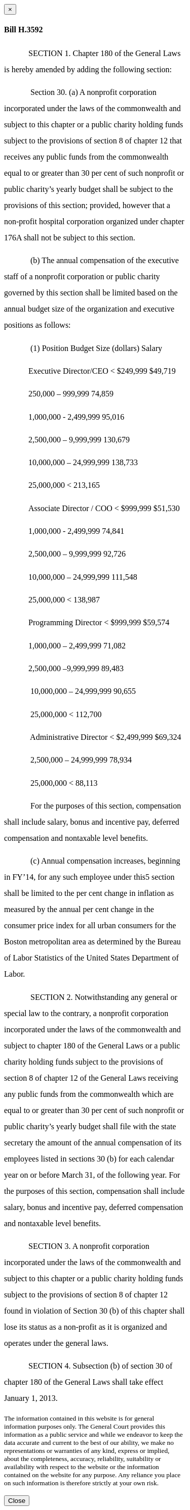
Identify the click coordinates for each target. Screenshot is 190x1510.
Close (16, 1500)
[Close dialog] (10, 9)
